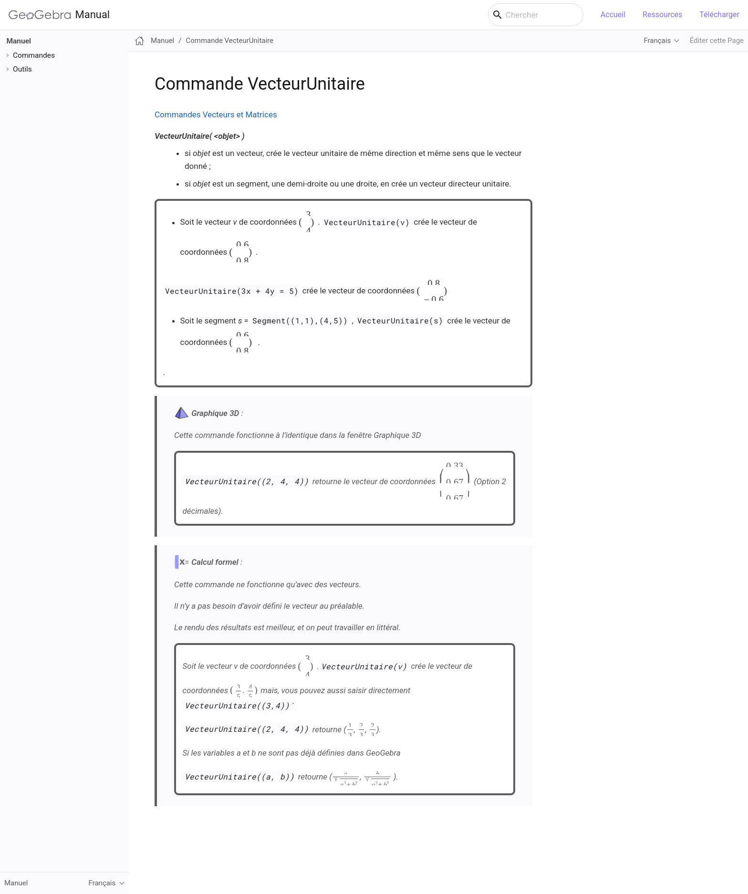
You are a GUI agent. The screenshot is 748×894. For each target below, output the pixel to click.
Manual (59, 15)
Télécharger (719, 14)
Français (657, 40)
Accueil (613, 14)
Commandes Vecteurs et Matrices (216, 114)
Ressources (662, 14)
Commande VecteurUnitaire (229, 40)
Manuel (19, 41)
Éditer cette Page (717, 40)
